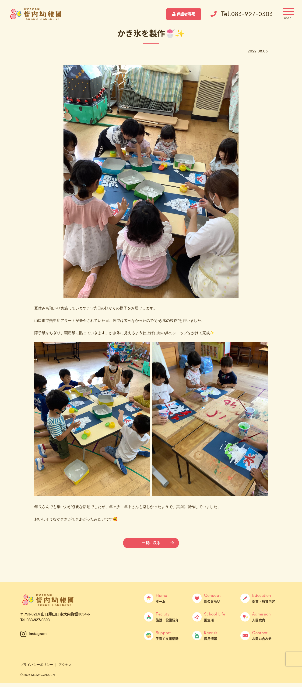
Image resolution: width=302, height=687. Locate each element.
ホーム (170, 598)
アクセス (65, 664)
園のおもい (219, 598)
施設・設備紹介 (170, 617)
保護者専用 (186, 14)
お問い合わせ (267, 635)
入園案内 (267, 617)
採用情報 (219, 635)
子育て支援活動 (170, 635)
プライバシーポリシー (36, 664)
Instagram (37, 634)
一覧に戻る (151, 543)
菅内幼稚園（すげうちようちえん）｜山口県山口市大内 (36, 14)
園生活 (219, 617)
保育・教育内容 (267, 598)
